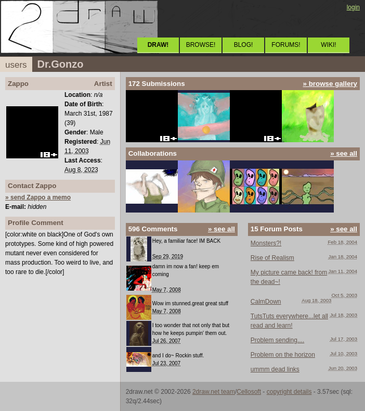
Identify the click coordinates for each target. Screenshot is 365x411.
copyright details (289, 391)
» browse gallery (330, 84)
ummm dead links (275, 369)
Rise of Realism (272, 257)
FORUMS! (285, 44)
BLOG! (243, 44)
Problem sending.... (277, 340)
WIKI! (328, 44)
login (353, 7)
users (16, 65)
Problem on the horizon (283, 354)
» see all (343, 153)
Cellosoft (249, 391)
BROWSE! (201, 44)
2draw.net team (213, 391)
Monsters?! (266, 243)
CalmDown (266, 301)
